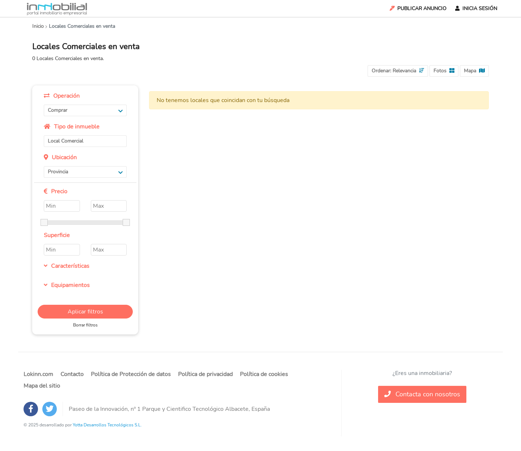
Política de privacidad (205, 374)
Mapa (474, 70)
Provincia (85, 171)
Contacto (72, 374)
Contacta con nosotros (422, 394)
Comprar (85, 110)
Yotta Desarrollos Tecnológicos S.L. (107, 425)
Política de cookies (264, 374)
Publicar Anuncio (417, 8)
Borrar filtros (85, 325)
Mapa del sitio (42, 386)
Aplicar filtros (85, 312)
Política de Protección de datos (131, 374)
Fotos (443, 70)
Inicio (38, 26)
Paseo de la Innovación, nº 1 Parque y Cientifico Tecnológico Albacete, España (169, 409)
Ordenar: (398, 70)
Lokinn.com (38, 374)
